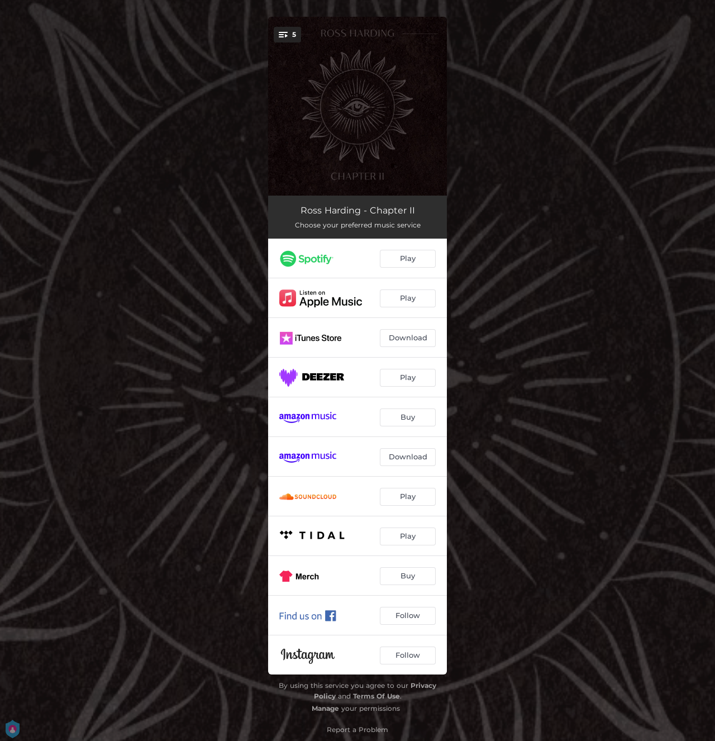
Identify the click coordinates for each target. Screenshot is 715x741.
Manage (325, 708)
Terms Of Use (376, 696)
